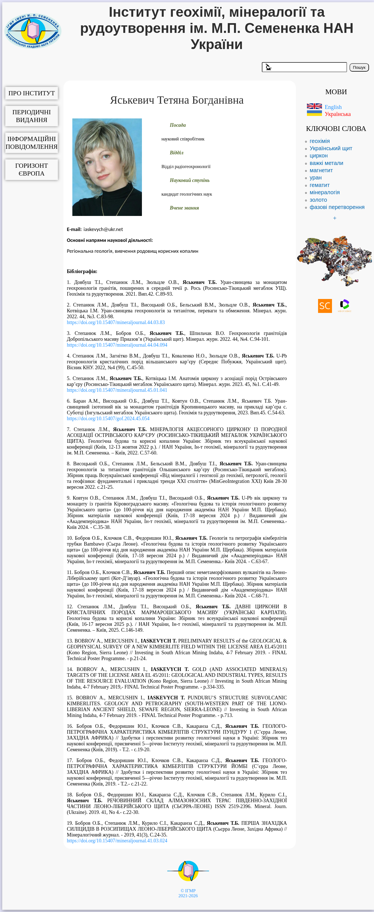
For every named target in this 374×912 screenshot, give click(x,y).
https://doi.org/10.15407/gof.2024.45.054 (108, 418)
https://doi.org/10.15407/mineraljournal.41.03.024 (117, 840)
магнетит (321, 170)
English (333, 107)
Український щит (331, 148)
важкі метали (326, 163)
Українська (338, 114)
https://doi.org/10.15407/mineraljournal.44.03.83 (116, 322)
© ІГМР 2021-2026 (188, 893)
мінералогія (325, 192)
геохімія (320, 141)
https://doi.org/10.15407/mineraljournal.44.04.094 (117, 345)
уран (316, 177)
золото (318, 200)
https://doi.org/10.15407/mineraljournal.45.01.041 (117, 390)
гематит (320, 185)
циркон (319, 155)
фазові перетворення (337, 207)
